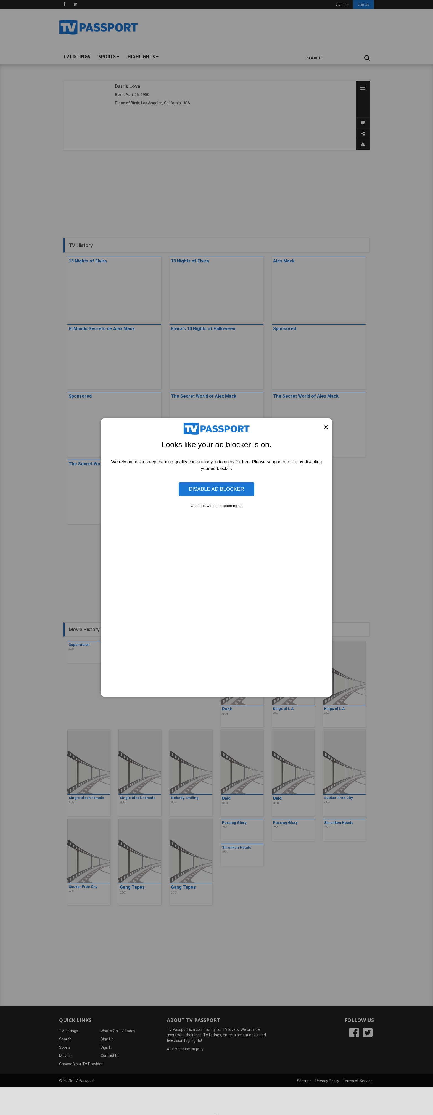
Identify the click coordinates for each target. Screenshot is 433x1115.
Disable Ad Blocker (216, 489)
